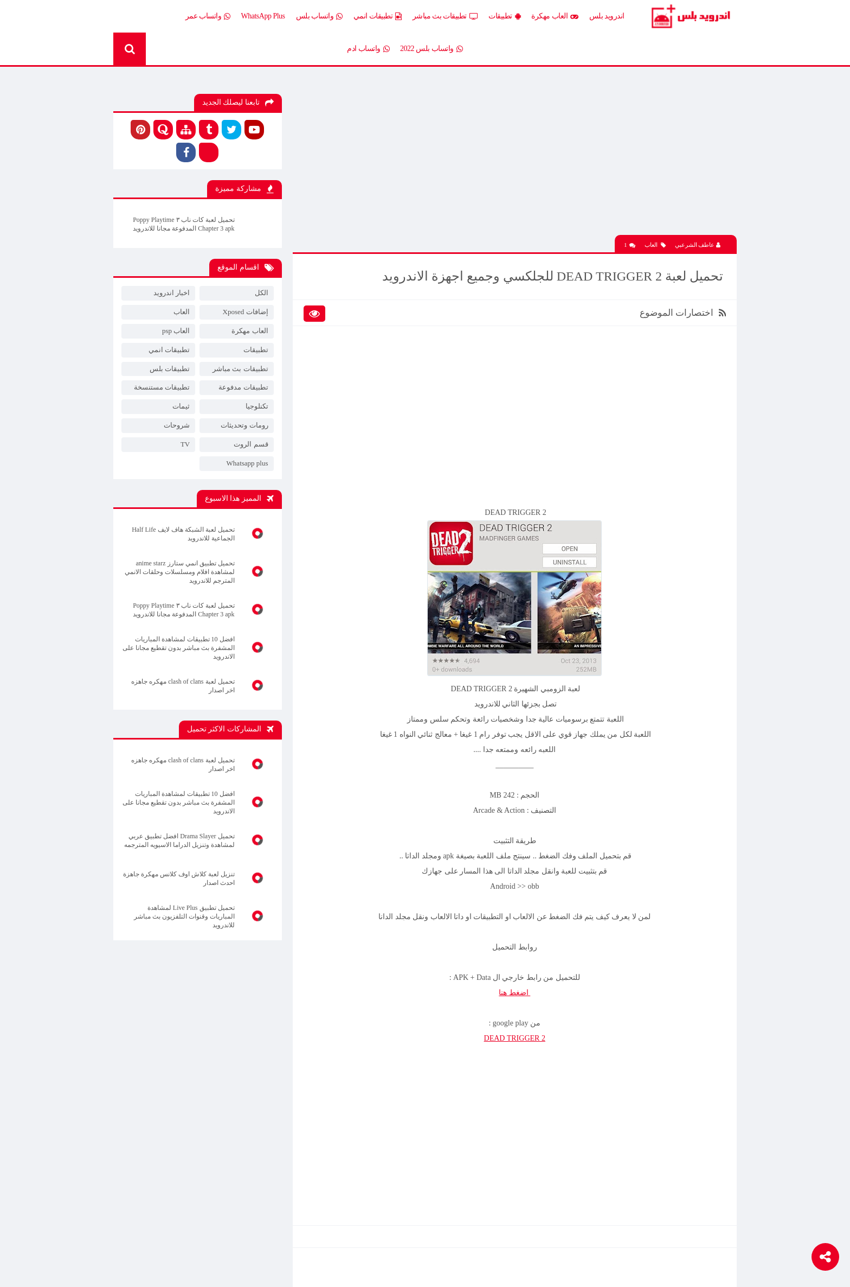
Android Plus (690, 16)
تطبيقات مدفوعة (243, 387)
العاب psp (176, 331)
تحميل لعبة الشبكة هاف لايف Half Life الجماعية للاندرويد (183, 534)
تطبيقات (504, 16)
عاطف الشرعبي (698, 244)
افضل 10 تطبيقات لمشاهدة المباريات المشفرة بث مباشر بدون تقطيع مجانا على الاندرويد (179, 647)
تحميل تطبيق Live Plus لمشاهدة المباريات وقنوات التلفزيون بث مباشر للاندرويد (184, 916)
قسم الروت (251, 444)
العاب (655, 245)
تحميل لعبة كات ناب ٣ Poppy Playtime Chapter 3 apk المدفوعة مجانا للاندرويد (183, 224)
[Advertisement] (514, 159)
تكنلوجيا (257, 406)
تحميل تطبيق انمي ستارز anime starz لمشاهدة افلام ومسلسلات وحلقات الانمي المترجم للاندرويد (180, 571)
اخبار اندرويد (171, 293)
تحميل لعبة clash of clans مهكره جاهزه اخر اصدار (182, 686)
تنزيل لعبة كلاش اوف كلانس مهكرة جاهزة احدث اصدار (179, 878)
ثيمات (181, 406)
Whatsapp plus (247, 463)
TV (185, 444)
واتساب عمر (207, 16)
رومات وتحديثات (244, 425)
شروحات (177, 425)
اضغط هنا (514, 993)
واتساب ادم (368, 49)
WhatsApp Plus (263, 16)
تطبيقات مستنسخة (162, 387)
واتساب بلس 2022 (431, 49)
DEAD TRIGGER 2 (514, 1038)
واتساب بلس (319, 16)
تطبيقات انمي (377, 16)
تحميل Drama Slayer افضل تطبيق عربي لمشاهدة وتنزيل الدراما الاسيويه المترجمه (179, 840)
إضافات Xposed (245, 312)
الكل (261, 293)
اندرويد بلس (606, 16)
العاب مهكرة (554, 16)
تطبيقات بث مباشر (445, 16)
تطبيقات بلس (170, 369)
